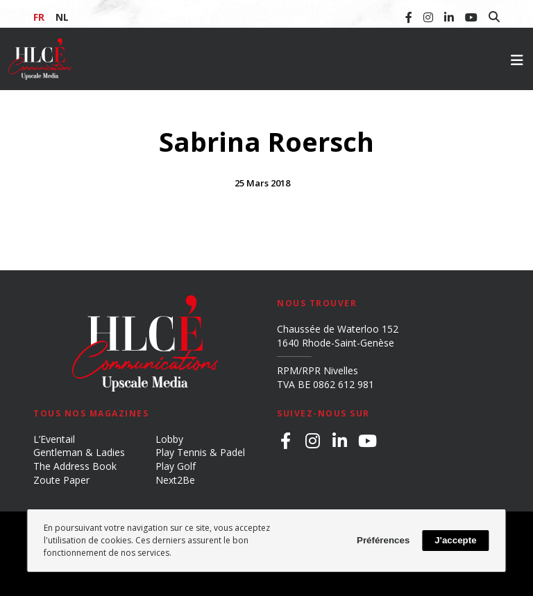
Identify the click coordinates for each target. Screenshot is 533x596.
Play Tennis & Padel (200, 452)
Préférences (383, 540)
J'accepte (455, 540)
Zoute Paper (61, 480)
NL (62, 17)
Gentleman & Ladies (79, 452)
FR (38, 17)
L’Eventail (54, 439)
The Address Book (75, 466)
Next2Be (175, 480)
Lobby (169, 439)
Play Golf (175, 466)
